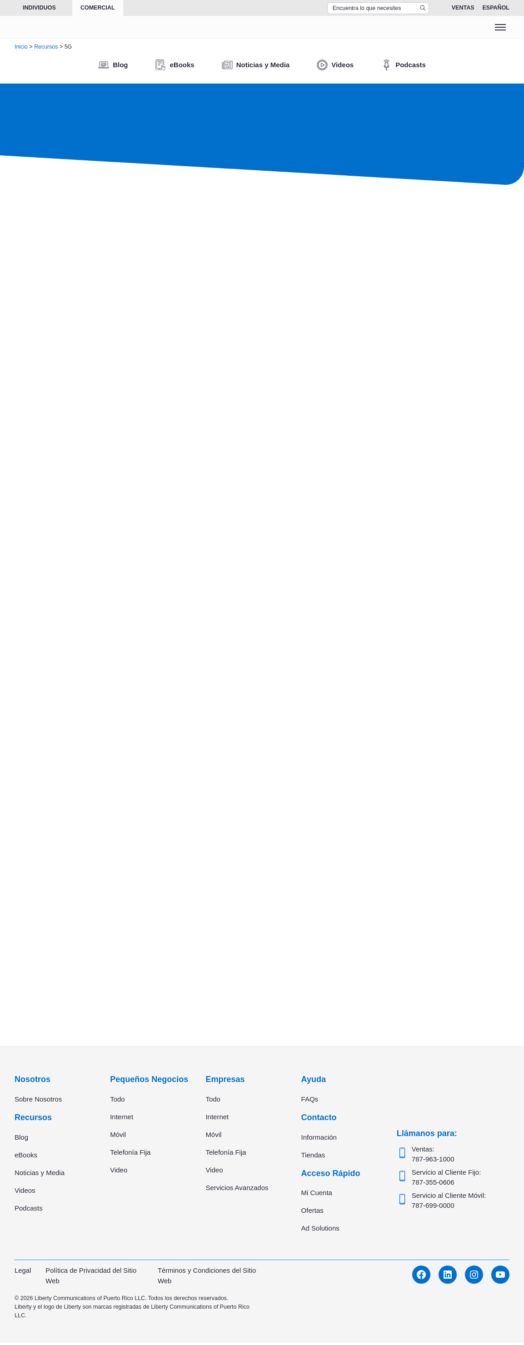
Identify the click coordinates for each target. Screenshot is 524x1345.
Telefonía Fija (130, 1154)
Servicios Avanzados (236, 1189)
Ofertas (312, 1213)
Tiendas (313, 1157)
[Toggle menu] (500, 27)
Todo (117, 1101)
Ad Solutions (320, 1231)
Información (319, 1139)
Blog (21, 1139)
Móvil (118, 1136)
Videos (25, 1192)
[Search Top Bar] (378, 8)
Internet (121, 1118)
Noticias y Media (40, 1174)
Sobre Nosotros (38, 1101)
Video (118, 1172)
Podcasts (29, 1210)
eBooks (26, 1157)
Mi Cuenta (316, 1195)
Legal (23, 1273)
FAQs (310, 1101)
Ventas (463, 8)
